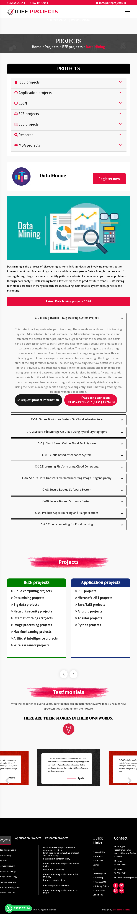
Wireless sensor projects (28, 645)
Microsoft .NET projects (94, 597)
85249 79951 (39, 3)
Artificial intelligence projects (33, 638)
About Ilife (99, 852)
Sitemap (98, 877)
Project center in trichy (54, 880)
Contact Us (99, 882)
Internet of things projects (31, 618)
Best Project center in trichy (56, 859)
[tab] (68, 83)
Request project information (38, 400)
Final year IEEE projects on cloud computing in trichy (59, 848)
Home (37, 47)
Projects (52, 47)
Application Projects (28, 838)
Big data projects (25, 604)
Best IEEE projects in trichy (56, 885)
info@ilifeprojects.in (112, 3)
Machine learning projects (30, 631)
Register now (109, 179)
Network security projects (31, 611)
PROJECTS (68, 68)
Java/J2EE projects (90, 604)
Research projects (56, 838)
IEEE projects (72, 47)
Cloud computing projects (31, 590)
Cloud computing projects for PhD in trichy (61, 864)
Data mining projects (28, 597)
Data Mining (95, 47)
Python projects (87, 624)
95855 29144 (17, 3)
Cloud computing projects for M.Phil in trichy (61, 875)
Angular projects (88, 618)
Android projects (88, 611)
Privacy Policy (101, 886)
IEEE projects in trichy (53, 869)
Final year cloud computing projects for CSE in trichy (61, 854)
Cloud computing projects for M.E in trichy (60, 891)
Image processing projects (31, 624)
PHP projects (86, 590)
